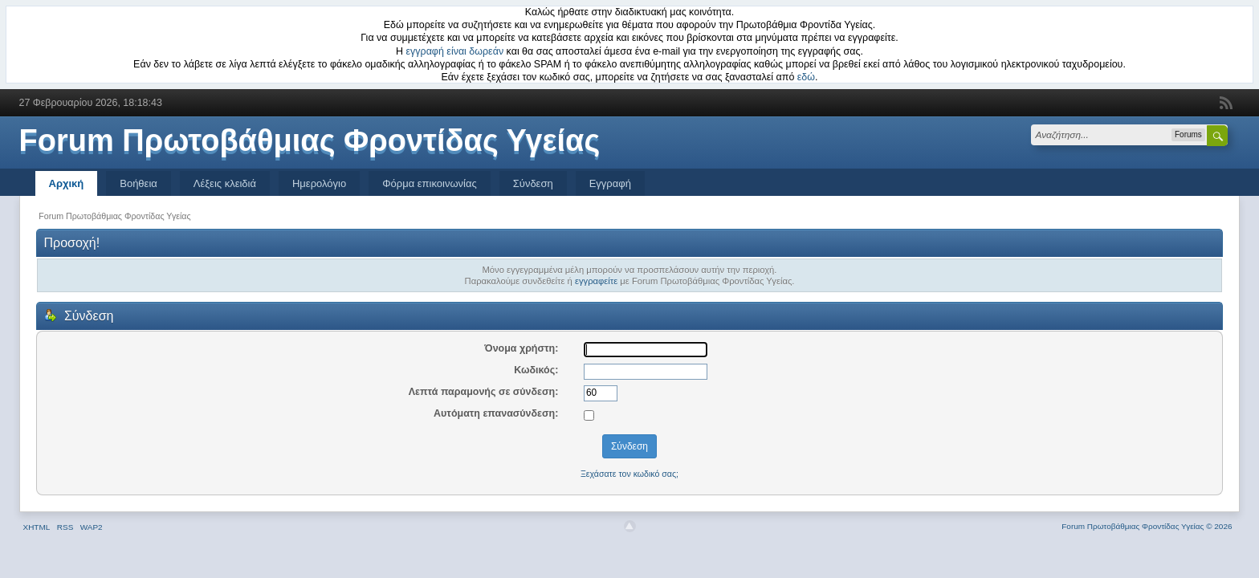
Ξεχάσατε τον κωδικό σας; (629, 473)
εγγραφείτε (596, 281)
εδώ (806, 77)
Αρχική (66, 183)
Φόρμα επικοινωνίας (429, 183)
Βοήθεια (138, 183)
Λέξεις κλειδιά (225, 183)
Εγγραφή (610, 183)
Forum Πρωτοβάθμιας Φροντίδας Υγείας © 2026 (1146, 526)
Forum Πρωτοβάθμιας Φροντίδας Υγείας (310, 140)
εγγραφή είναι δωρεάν (455, 51)
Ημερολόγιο (319, 183)
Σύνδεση (533, 183)
